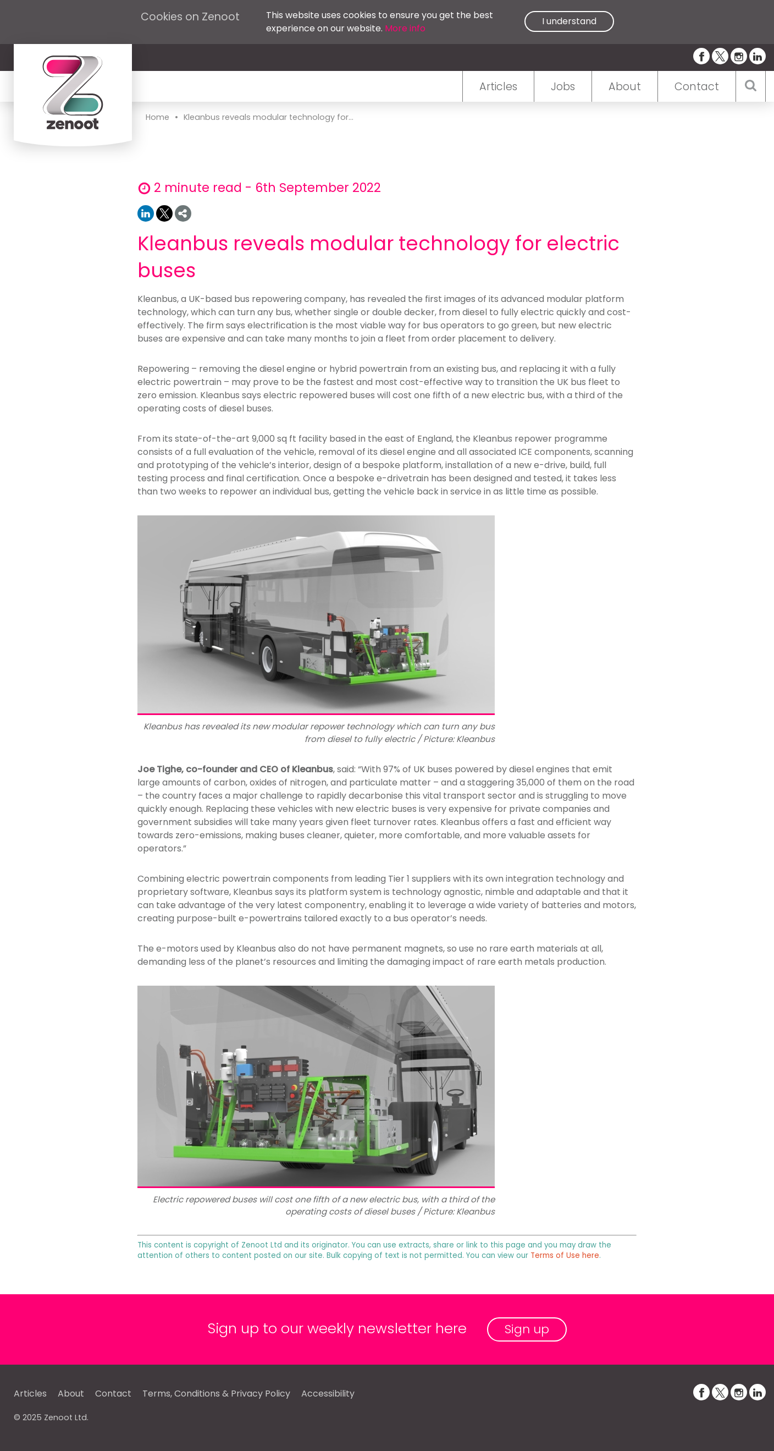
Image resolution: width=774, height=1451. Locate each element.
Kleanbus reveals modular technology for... (268, 117)
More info (405, 28)
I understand (569, 21)
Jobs (563, 86)
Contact (697, 86)
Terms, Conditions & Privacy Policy (216, 1393)
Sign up (527, 1329)
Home (157, 117)
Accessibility (328, 1393)
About (625, 86)
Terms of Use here (564, 1255)
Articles (498, 86)
